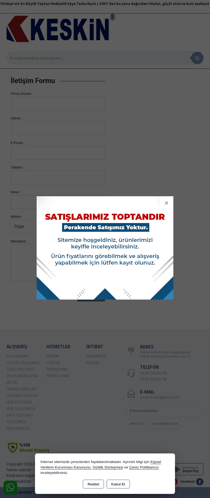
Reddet (93, 484)
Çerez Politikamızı (144, 467)
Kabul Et (118, 484)
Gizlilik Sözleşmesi (108, 467)
